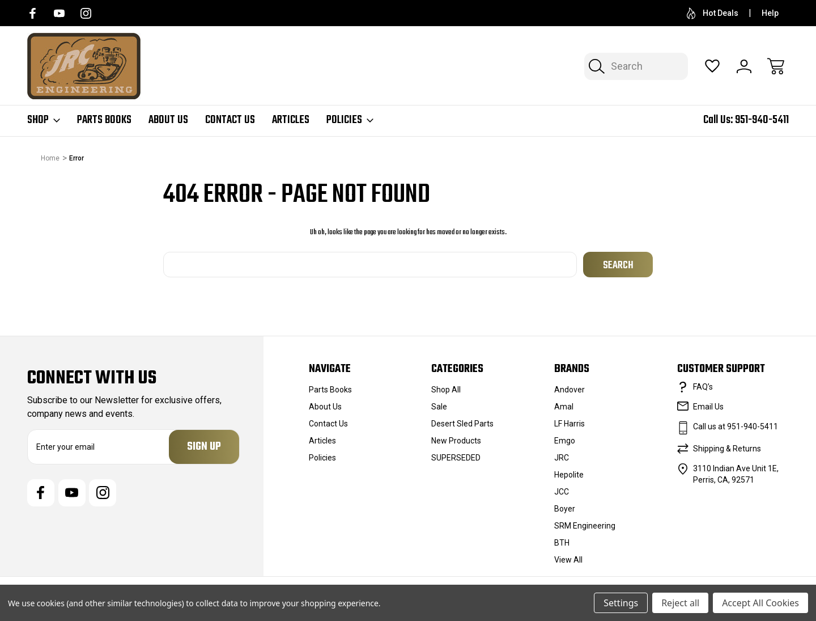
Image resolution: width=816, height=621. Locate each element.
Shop (43, 120)
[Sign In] (744, 66)
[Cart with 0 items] (776, 66)
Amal (563, 406)
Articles (290, 120)
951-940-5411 (762, 120)
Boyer (564, 508)
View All (568, 559)
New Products (456, 440)
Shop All (446, 389)
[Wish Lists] (712, 66)
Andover (569, 389)
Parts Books (104, 120)
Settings (621, 603)
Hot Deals (712, 13)
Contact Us (230, 120)
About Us (168, 120)
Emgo (564, 440)
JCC (561, 491)
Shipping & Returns (727, 448)
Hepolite (569, 474)
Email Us (708, 406)
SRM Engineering (584, 525)
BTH (562, 542)
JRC (561, 457)
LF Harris (569, 423)
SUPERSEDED (456, 457)
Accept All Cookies (760, 603)
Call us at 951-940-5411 (735, 426)
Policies (349, 120)
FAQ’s (703, 386)
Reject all (680, 603)
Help (770, 13)
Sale (439, 406)
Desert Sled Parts (462, 423)
